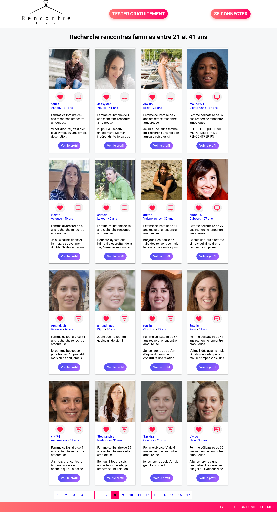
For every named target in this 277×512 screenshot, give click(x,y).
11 (139, 495)
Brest (146, 108)
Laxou (101, 218)
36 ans (111, 329)
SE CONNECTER (231, 14)
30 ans (202, 440)
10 (131, 495)
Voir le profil (69, 145)
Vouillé (101, 108)
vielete (55, 215)
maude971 (196, 104)
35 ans (117, 440)
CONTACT (267, 507)
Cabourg (195, 218)
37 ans (213, 108)
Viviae (193, 436)
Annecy (56, 108)
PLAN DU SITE (247, 507)
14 (163, 495)
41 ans (113, 108)
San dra (148, 436)
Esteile (194, 326)
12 (147, 495)
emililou (148, 104)
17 (188, 495)
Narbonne (104, 440)
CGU (232, 507)
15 (171, 495)
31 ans (68, 108)
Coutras (148, 440)
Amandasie (58, 326)
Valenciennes (152, 218)
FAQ (223, 507)
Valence (56, 218)
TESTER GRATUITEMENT (138, 14)
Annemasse (59, 440)
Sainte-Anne (197, 108)
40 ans (69, 218)
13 (155, 495)
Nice (192, 440)
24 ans (69, 329)
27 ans (208, 218)
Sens (192, 329)
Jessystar (104, 104)
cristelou (103, 215)
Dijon (100, 329)
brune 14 (195, 215)
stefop (147, 215)
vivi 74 (55, 436)
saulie (55, 104)
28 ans (157, 108)
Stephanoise (105, 436)
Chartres (149, 329)
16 (180, 495)
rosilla (147, 326)
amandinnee (105, 326)
